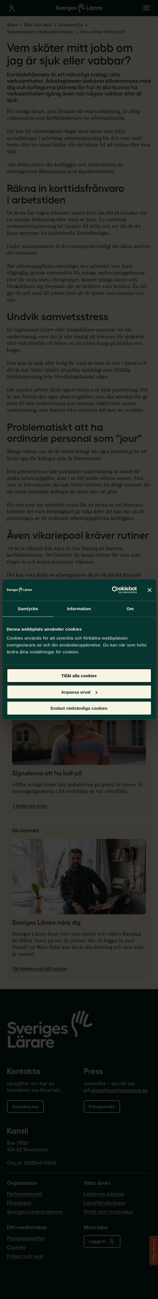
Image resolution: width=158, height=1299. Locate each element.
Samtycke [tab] (28, 608)
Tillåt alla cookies (79, 675)
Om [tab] (130, 608)
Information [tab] (79, 608)
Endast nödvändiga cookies (78, 708)
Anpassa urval (79, 691)
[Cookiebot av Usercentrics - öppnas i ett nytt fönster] (112, 590)
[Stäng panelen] (149, 589)
